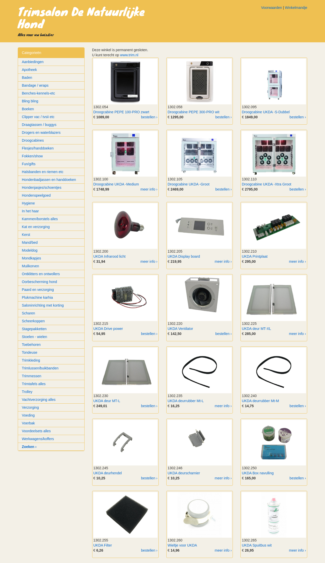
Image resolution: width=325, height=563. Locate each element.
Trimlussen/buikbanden (40, 368)
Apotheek (29, 70)
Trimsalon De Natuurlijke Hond (81, 17)
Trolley (27, 392)
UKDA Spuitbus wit (257, 545)
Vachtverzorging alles (39, 400)
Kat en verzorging (36, 227)
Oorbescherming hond (39, 282)
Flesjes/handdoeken (38, 148)
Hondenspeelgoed (36, 195)
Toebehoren (31, 345)
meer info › (148, 189)
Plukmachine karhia (37, 297)
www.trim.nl (129, 55)
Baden (27, 78)
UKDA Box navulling (257, 473)
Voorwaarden (271, 8)
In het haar (30, 211)
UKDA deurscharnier (184, 473)
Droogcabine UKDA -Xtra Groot (266, 184)
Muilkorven (30, 266)
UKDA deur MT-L (106, 401)
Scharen (28, 313)
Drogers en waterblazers (41, 132)
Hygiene (28, 203)
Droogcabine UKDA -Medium (116, 184)
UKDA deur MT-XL (256, 329)
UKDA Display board (184, 256)
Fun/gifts (29, 164)
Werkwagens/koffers (38, 439)
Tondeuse (29, 352)
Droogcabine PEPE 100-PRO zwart (121, 112)
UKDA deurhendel (107, 473)
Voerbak (28, 423)
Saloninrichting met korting (43, 305)
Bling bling (30, 101)
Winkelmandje (296, 8)
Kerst (26, 235)
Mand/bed (30, 242)
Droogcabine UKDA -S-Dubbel (265, 112)
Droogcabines (33, 140)
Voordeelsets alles (36, 431)
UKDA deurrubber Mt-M (260, 401)
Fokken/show (32, 156)
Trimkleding (31, 360)
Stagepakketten (34, 329)
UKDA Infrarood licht (109, 256)
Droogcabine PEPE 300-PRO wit (193, 112)
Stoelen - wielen (34, 337)
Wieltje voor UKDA (182, 545)
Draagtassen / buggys (39, 125)
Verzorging (30, 407)
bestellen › (149, 117)
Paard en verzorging (38, 290)
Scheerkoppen (33, 321)
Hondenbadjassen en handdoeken (49, 180)
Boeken (28, 109)
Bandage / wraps (35, 85)
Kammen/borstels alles (40, 219)
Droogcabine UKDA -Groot (188, 184)
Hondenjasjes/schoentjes (41, 187)
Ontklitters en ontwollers (41, 274)
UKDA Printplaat (254, 256)
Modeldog (30, 250)
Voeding (28, 415)
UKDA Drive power (108, 329)
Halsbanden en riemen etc (42, 172)
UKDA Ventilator (180, 329)
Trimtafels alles (34, 384)
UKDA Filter (102, 545)
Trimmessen (31, 376)
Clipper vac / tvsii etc (38, 117)
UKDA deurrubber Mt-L (186, 401)
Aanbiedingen (33, 62)
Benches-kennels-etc (38, 93)
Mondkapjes (31, 258)
